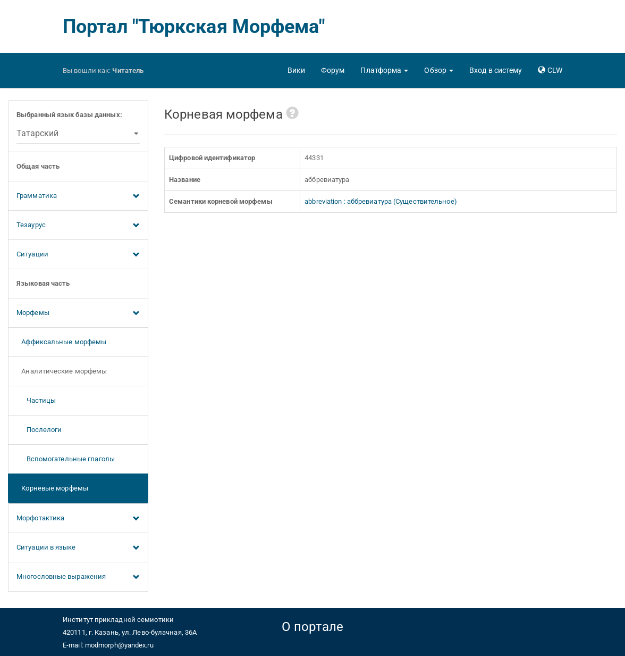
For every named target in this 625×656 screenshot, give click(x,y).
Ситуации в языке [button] (78, 548)
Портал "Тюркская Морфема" (194, 26)
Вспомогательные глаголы (65, 459)
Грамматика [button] (78, 196)
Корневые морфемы (52, 488)
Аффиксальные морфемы (61, 342)
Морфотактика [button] (78, 518)
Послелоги (39, 430)
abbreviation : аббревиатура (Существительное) (381, 201)
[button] (384, 70)
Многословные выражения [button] (78, 577)
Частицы (36, 400)
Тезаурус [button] (78, 225)
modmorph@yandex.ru (119, 645)
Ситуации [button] (78, 254)
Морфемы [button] (78, 313)
